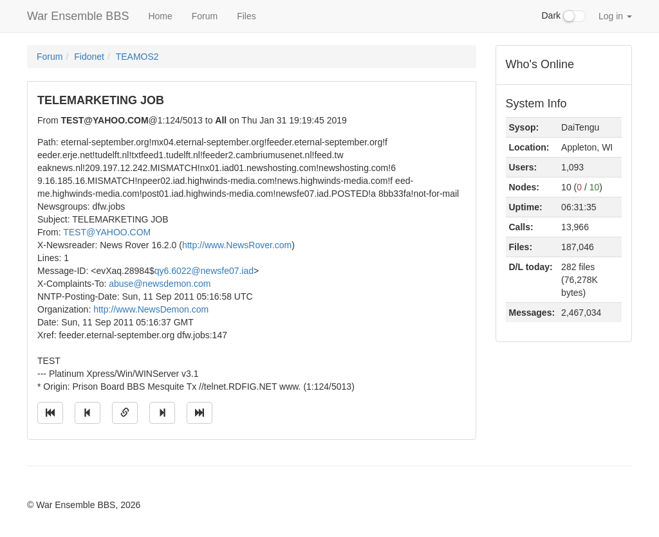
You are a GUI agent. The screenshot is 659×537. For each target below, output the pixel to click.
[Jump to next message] (162, 413)
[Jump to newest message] (199, 413)
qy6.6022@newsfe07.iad (204, 271)
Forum (205, 16)
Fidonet (89, 56)
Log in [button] (615, 16)
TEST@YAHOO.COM (107, 232)
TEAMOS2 (137, 56)
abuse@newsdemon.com (159, 283)
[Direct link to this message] (125, 413)
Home (160, 16)
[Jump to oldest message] (50, 413)
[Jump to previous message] (87, 413)
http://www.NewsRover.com (237, 245)
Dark (564, 16)
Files (246, 16)
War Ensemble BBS (78, 16)
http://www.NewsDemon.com (151, 309)
